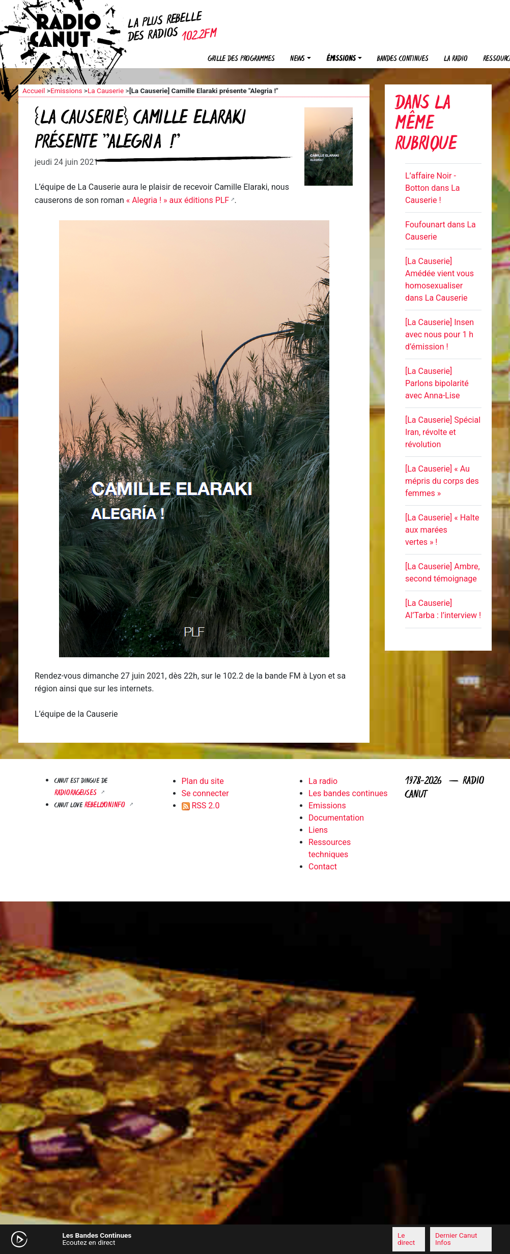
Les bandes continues (347, 793)
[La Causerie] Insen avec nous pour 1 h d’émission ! (439, 334)
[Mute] (153, 1238)
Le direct (406, 1238)
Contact (322, 866)
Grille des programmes (241, 59)
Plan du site (203, 781)
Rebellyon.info (105, 805)
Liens (318, 830)
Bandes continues (403, 59)
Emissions (66, 90)
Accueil (33, 90)
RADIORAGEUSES (76, 793)
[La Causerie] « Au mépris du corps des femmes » (442, 481)
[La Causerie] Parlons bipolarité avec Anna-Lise (437, 383)
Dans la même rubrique (426, 125)
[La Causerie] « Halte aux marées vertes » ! (442, 530)
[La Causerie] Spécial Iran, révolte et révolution (442, 432)
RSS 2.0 (201, 805)
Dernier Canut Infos (456, 1238)
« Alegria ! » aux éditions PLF (178, 200)
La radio (456, 59)
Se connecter (205, 793)
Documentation (336, 818)
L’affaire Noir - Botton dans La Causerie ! (432, 188)
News (297, 59)
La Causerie (106, 90)
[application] (255, 1239)
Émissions (341, 59)
